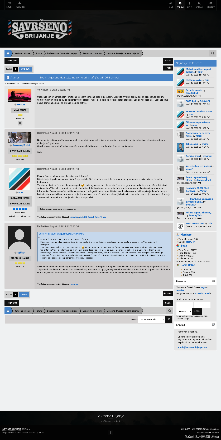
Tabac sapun (192, 143)
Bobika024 (205, 100)
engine (205, 143)
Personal (181, 281)
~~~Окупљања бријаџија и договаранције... (199, 200)
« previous (12, 60)
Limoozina (74, 217)
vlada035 (83, 217)
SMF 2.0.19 (185, 428)
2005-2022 (205, 436)
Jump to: (134, 319)
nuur (200, 71)
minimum (207, 155)
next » (168, 60)
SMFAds (200, 432)
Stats (184, 245)
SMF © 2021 (197, 428)
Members (186, 234)
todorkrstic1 (192, 92)
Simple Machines (211, 428)
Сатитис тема (193, 155)
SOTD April (191, 100)
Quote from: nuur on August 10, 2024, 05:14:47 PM (61, 233)
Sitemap (215, 436)
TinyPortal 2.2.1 (192, 436)
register (180, 289)
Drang (103, 217)
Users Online (188, 264)
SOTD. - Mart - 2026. (195, 223)
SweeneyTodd (204, 179)
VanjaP (198, 135)
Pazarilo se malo (194, 89)
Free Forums (213, 432)
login (203, 286)
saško (21, 252)
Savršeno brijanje (11, 428)
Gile (210, 223)
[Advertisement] (108, 377)
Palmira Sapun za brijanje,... (199, 212)
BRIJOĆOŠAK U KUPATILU (198, 166)
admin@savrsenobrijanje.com (192, 346)
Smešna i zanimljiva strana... (199, 111)
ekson (21, 104)
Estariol (91, 217)
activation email (202, 293)
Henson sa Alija (193, 79)
